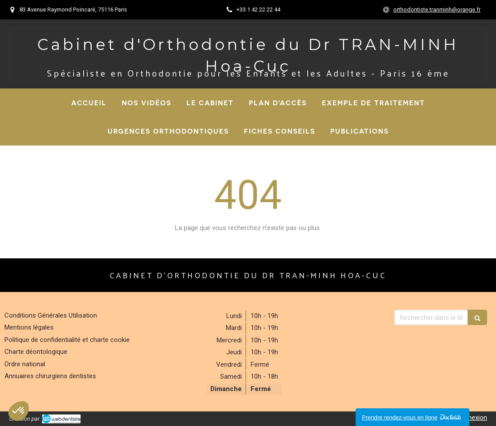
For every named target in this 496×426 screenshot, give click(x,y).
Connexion (471, 418)
